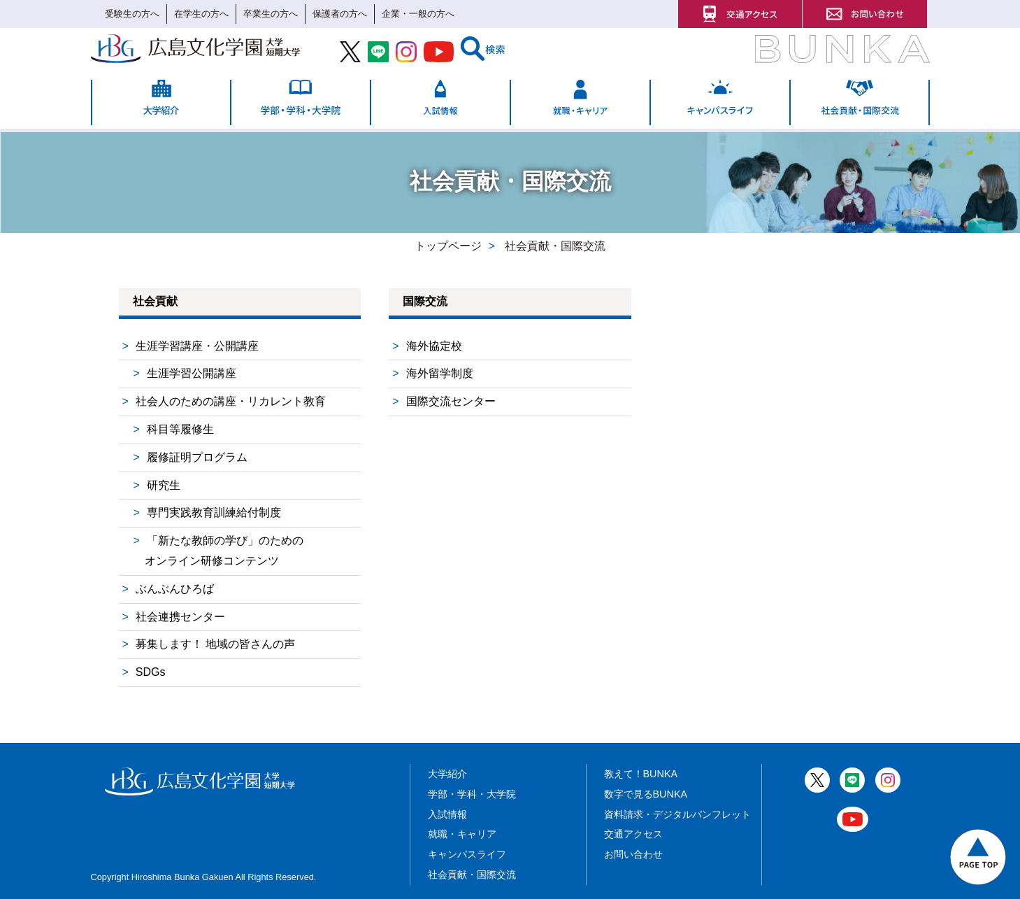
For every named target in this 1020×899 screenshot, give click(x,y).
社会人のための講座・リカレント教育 (231, 401)
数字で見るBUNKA (646, 794)
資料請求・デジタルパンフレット (677, 814)
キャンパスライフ (467, 854)
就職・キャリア (462, 834)
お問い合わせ (633, 854)
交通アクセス (633, 834)
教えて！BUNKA (641, 773)
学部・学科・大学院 (472, 794)
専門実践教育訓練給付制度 (214, 512)
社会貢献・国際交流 (472, 874)
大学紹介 (447, 773)
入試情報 (447, 814)
